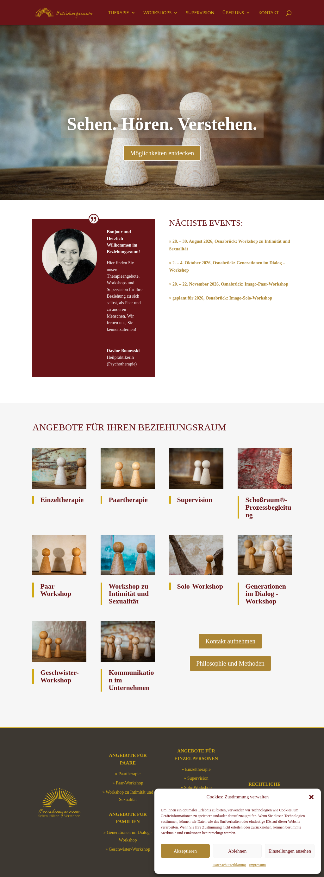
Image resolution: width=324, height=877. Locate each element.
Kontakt (269, 12)
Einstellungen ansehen (289, 851)
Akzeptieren (185, 851)
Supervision (200, 12)
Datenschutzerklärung (229, 865)
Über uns (233, 12)
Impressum (257, 865)
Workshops (157, 12)
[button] (311, 797)
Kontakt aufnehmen (230, 641)
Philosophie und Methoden (230, 663)
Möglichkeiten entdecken (162, 153)
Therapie (118, 12)
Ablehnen (237, 851)
